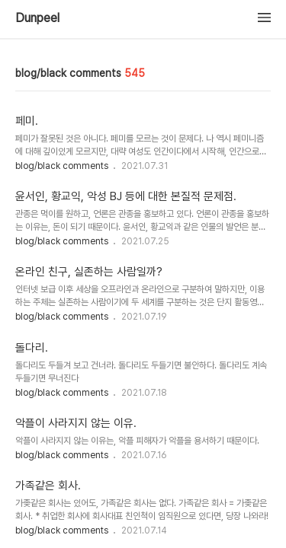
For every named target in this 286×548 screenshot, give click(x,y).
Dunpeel (37, 18)
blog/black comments (63, 166)
